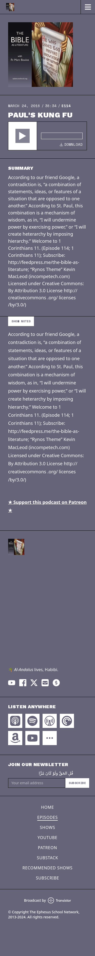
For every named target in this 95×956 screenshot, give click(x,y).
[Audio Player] (47, 135)
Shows (47, 827)
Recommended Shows (48, 868)
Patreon (47, 847)
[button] (22, 136)
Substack (47, 858)
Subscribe (77, 783)
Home (47, 807)
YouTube (47, 837)
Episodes (47, 817)
